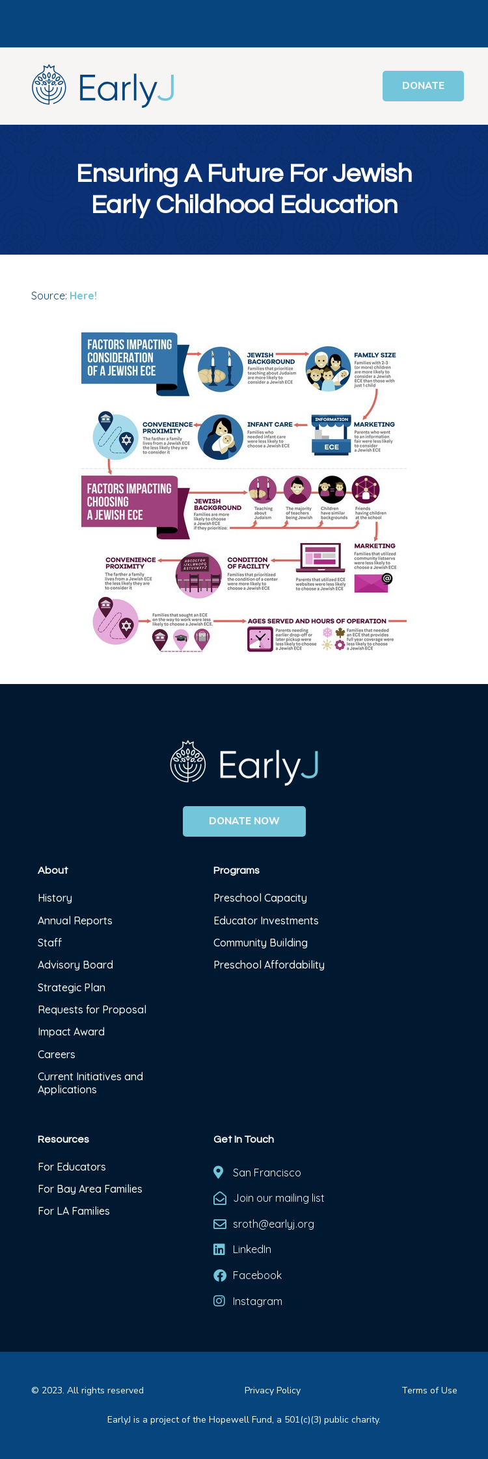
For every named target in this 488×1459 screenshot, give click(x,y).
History (56, 897)
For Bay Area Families (90, 1188)
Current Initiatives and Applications (90, 1083)
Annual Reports (75, 920)
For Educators (72, 1166)
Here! (83, 295)
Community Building (260, 942)
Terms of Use (429, 1390)
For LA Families (74, 1210)
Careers (56, 1054)
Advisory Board (75, 964)
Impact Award (71, 1031)
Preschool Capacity (260, 897)
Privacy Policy (273, 1390)
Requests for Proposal (92, 1009)
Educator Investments (266, 920)
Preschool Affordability (269, 964)
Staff (50, 942)
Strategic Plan (71, 987)
